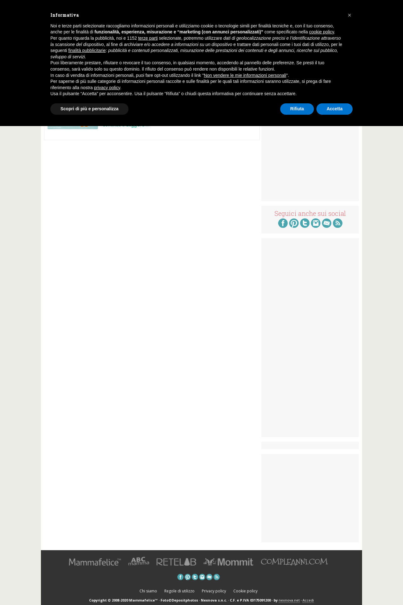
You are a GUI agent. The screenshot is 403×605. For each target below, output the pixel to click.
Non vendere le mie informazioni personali (245, 75)
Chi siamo (148, 591)
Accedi (308, 600)
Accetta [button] (334, 108)
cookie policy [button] (321, 31)
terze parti (148, 38)
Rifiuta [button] (297, 108)
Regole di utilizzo (179, 591)
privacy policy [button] (107, 87)
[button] (349, 15)
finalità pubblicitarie (87, 50)
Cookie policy (245, 591)
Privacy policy (214, 591)
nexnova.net (289, 600)
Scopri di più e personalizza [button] (89, 108)
